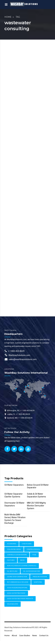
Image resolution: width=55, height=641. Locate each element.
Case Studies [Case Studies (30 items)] (26, 543)
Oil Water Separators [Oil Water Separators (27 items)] (31, 571)
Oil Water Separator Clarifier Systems (13, 495)
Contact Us (43, 635)
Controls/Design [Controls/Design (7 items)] (33, 549)
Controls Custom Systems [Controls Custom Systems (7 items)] (17, 555)
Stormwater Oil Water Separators (14, 504)
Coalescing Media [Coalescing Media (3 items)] (14, 549)
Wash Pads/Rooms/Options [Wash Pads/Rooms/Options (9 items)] (17, 587)
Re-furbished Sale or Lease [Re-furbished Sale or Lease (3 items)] (17, 582)
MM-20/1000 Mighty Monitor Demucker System (36, 506)
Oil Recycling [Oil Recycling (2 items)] (12, 571)
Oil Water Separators (14, 485)
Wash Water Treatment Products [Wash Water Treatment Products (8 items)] (20, 598)
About (14, 635)
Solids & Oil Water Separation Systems (36, 495)
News (34, 635)
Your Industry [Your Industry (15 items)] (12, 604)
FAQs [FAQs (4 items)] (34, 555)
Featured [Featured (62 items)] (11, 560)
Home (7, 17)
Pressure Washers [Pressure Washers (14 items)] (40, 576)
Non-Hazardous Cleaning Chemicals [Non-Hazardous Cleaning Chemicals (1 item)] (21, 565)
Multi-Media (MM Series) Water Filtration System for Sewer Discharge (15, 518)
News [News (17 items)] (22, 560)
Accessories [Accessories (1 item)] (11, 543)
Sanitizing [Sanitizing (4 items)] (38, 582)
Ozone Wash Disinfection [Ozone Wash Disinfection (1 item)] (17, 576)
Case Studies (24, 635)
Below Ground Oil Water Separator (38, 486)
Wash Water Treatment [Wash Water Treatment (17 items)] (16, 593)
